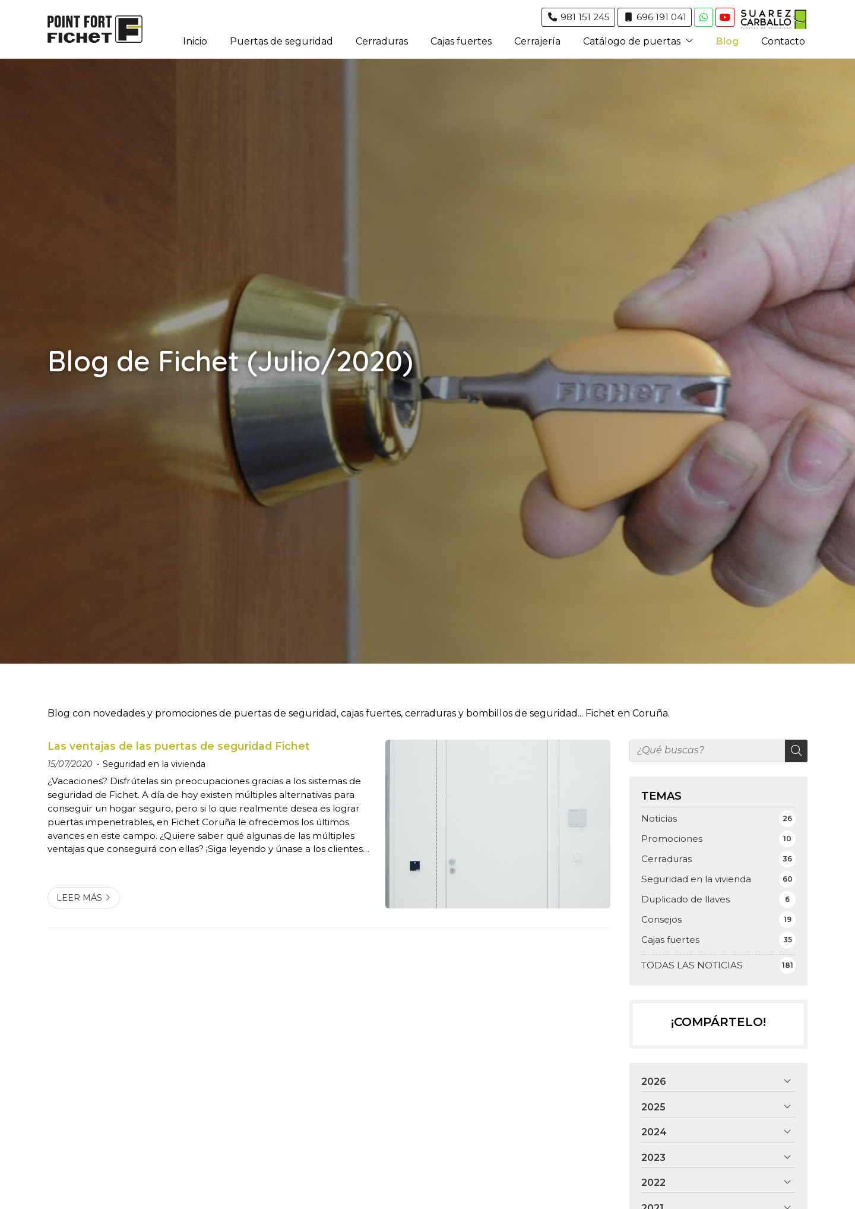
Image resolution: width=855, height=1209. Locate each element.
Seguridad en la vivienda (154, 764)
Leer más (79, 897)
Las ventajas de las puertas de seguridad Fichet (179, 746)
